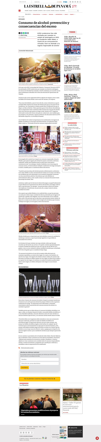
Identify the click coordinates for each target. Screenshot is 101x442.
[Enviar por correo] (28, 33)
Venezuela (51, 14)
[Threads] (70, 2)
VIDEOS (72, 32)
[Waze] (46, 437)
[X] (73, 2)
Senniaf (66, 14)
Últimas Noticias (36, 14)
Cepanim (72, 14)
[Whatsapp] (24, 33)
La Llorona (44, 14)
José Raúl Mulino (58, 14)
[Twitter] (19, 33)
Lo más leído (72, 125)
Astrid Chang (24, 35)
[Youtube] (80, 2)
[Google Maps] (43, 437)
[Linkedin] (26, 33)
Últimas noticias (72, 150)
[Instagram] (77, 2)
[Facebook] (75, 2)
